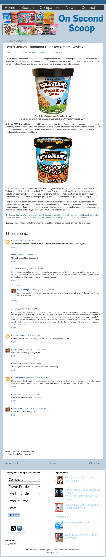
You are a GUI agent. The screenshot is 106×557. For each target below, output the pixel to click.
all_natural (15, 52)
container (44, 52)
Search (27, 7)
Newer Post (11, 463)
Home (10, 7)
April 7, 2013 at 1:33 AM (31, 309)
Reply (13, 247)
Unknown (15, 240)
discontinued (55, 52)
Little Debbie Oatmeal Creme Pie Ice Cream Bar (81, 506)
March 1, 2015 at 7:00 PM (31, 363)
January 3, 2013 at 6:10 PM (32, 269)
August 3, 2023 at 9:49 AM (37, 408)
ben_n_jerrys (26, 52)
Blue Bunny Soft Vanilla (78, 522)
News (71, 7)
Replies (17, 285)
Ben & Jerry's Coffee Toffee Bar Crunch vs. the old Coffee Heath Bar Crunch (83, 494)
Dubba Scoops (23, 290)
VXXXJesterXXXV (18, 378)
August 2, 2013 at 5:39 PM (30, 335)
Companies (50, 7)
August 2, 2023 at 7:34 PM (32, 394)
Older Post (95, 463)
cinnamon (36, 52)
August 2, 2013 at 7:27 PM (37, 349)
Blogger (58, 552)
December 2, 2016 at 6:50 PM (37, 378)
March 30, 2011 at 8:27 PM (30, 240)
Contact (88, 7)
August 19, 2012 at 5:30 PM (27, 255)
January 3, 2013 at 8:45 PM (43, 290)
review (63, 52)
